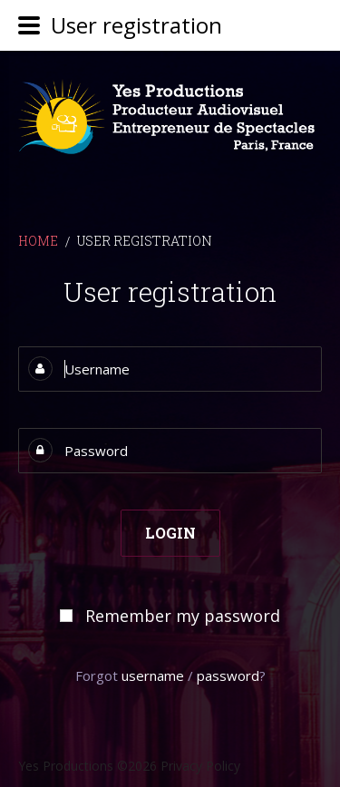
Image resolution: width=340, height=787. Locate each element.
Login (170, 532)
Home (38, 240)
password (228, 675)
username (152, 675)
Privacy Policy (200, 765)
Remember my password (182, 616)
